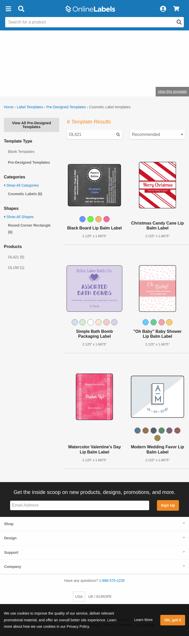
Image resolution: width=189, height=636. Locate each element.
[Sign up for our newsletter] (79, 505)
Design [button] (10, 538)
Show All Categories (21, 185)
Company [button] (12, 567)
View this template (172, 91)
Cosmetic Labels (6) (25, 194)
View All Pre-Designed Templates (31, 125)
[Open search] (179, 22)
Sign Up (168, 505)
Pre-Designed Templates (66, 107)
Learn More (143, 620)
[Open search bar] (21, 9)
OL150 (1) (16, 268)
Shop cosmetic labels (75, 75)
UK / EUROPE (100, 596)
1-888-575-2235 (112, 581)
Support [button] (11, 552)
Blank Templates (21, 152)
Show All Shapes (19, 217)
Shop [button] (8, 524)
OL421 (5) (16, 257)
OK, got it (172, 620)
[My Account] (162, 9)
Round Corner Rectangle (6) (29, 228)
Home (8, 107)
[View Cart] (176, 9)
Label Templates (30, 107)
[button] (8, 9)
